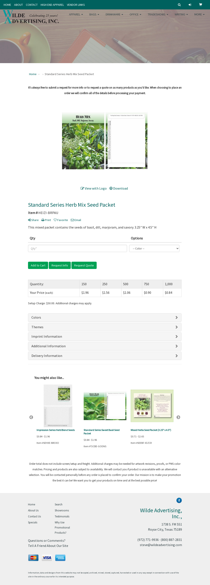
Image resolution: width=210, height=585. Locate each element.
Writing (181, 17)
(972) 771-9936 (148, 539)
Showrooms (62, 510)
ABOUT (18, 5)
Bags (94, 17)
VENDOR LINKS (76, 5)
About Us (33, 510)
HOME (7, 5)
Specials (32, 522)
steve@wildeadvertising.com (161, 545)
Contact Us (34, 516)
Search (58, 504)
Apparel (76, 17)
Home (31, 504)
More (199, 17)
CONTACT (32, 5)
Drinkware (114, 17)
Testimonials (62, 516)
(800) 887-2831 (171, 539)
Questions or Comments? (46, 540)
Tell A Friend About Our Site (48, 545)
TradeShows (158, 17)
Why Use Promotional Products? (62, 528)
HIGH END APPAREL (52, 5)
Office (135, 17)
